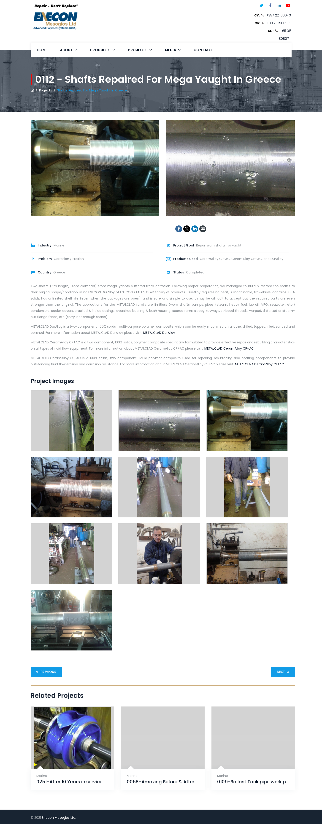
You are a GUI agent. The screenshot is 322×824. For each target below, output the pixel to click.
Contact (203, 50)
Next (284, 671)
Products (103, 50)
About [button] (69, 50)
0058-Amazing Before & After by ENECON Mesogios (163, 782)
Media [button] (173, 50)
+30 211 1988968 (279, 23)
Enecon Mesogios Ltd (58, 817)
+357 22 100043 (278, 15)
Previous (45, 671)
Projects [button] (140, 50)
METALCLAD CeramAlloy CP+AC (229, 348)
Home (42, 50)
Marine (41, 775)
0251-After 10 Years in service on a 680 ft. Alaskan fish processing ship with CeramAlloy (72, 782)
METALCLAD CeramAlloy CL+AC (259, 364)
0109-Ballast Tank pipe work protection (253, 782)
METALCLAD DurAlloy (159, 332)
